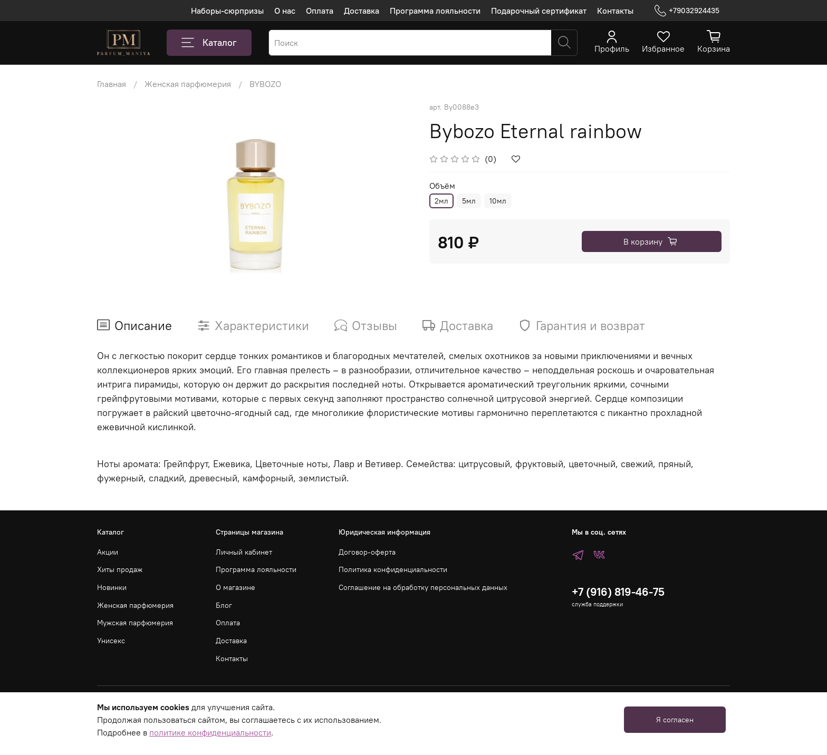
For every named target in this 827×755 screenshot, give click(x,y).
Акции (107, 552)
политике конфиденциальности (210, 732)
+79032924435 (687, 10)
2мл (441, 201)
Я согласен (675, 719)
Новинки (112, 587)
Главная (111, 84)
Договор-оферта (367, 552)
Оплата (319, 10)
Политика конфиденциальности (393, 569)
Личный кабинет (244, 552)
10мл (497, 201)
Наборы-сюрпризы (227, 10)
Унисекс (111, 640)
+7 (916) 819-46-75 (618, 592)
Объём (442, 186)
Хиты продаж (119, 569)
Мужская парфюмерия (135, 622)
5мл (469, 201)
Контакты (615, 10)
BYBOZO (265, 84)
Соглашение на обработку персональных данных (423, 587)
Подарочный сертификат (538, 10)
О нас (284, 10)
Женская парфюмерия (188, 84)
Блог (224, 605)
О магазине (235, 587)
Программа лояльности (435, 10)
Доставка (361, 10)
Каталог (209, 42)
